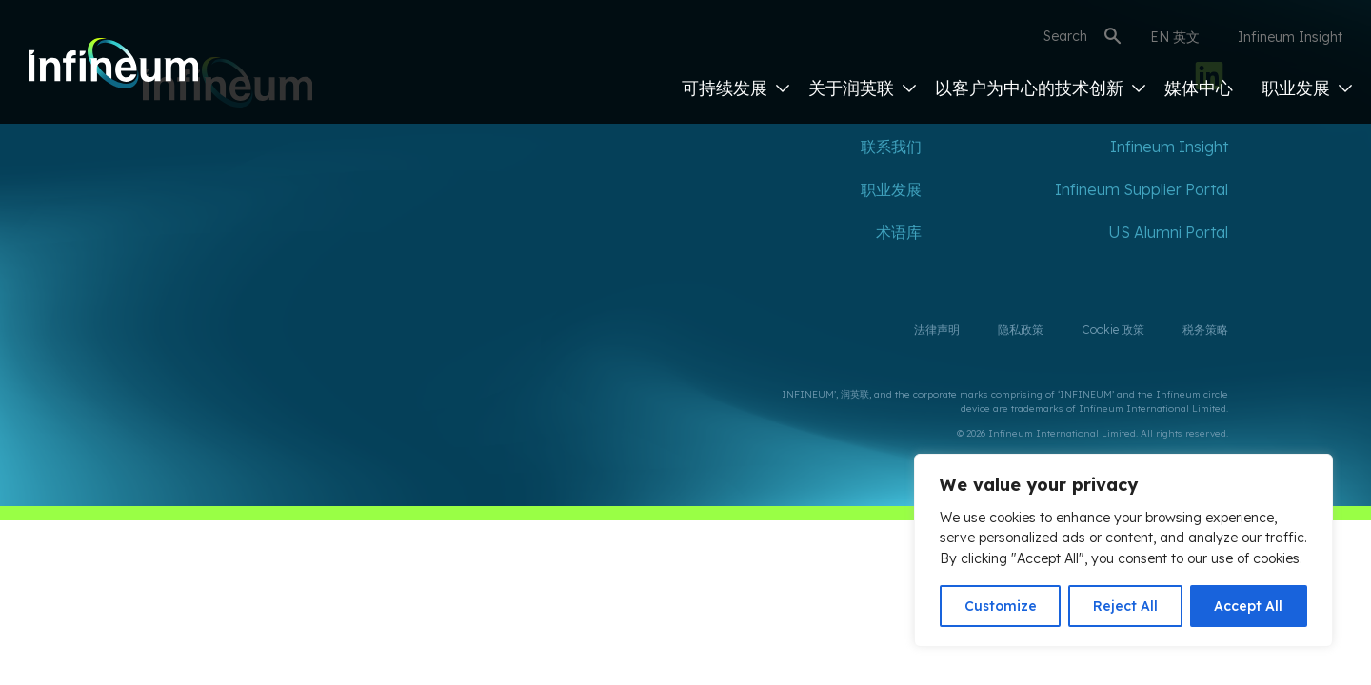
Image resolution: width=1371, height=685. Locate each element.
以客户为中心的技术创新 (1040, 88)
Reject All (1125, 606)
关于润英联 (862, 88)
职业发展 (1307, 88)
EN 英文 (1175, 37)
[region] (1123, 550)
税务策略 (1205, 330)
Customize (1000, 606)
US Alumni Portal (1168, 232)
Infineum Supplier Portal (1141, 189)
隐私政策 (1020, 330)
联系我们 (891, 146)
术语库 (899, 232)
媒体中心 (1198, 88)
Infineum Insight (1290, 37)
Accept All (1248, 606)
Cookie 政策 (1113, 330)
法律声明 (937, 330)
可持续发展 (735, 88)
